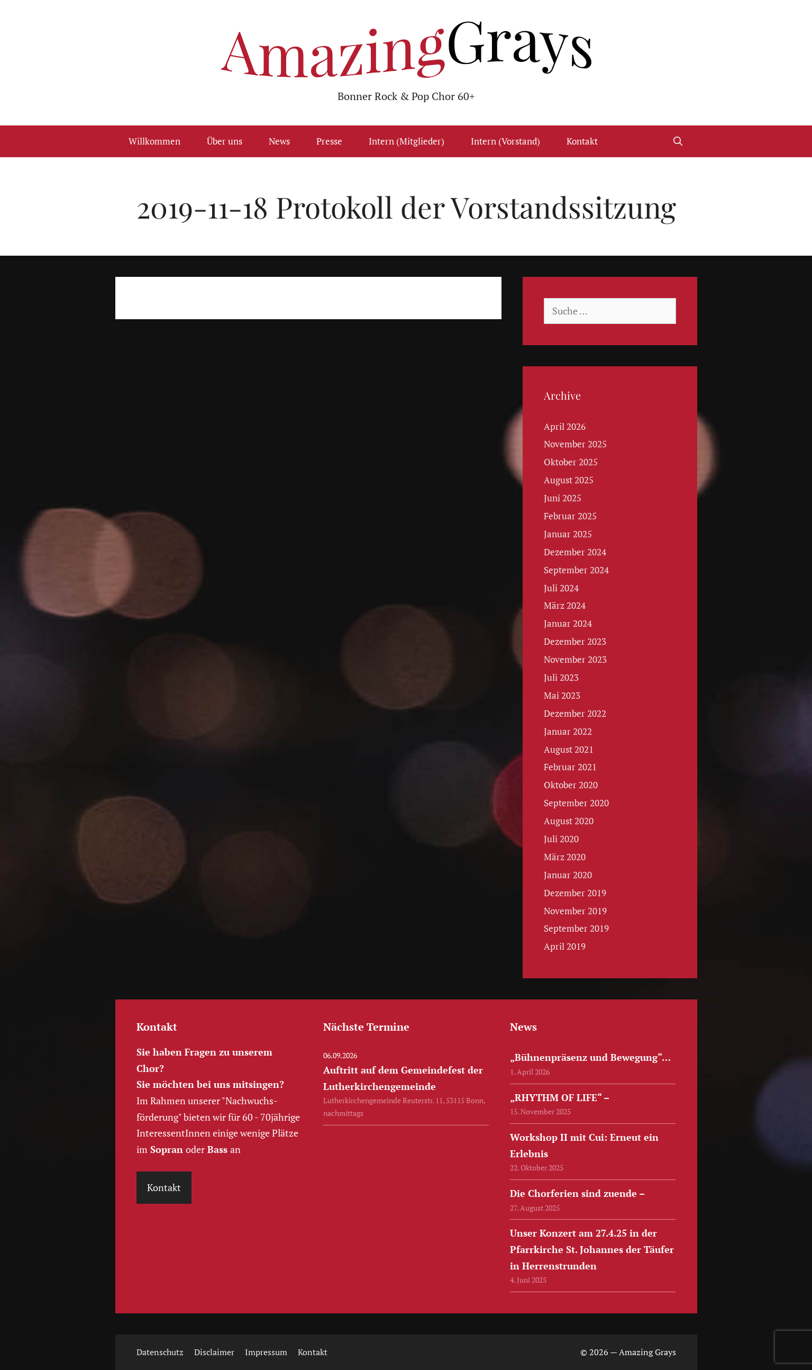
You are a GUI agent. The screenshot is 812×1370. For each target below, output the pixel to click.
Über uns (224, 141)
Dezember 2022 (575, 713)
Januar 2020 (568, 875)
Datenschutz (160, 1352)
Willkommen (154, 141)
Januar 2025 (568, 534)
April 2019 (565, 946)
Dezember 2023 (575, 641)
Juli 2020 (561, 839)
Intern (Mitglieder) (406, 141)
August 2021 (569, 749)
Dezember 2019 (575, 893)
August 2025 (569, 480)
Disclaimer (214, 1352)
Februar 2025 (570, 516)
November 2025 (575, 444)
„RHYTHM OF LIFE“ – (559, 1097)
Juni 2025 (562, 498)
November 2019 (575, 911)
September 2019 (576, 928)
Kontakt (582, 141)
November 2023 (575, 659)
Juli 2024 (561, 588)
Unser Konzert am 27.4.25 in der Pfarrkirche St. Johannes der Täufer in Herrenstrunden (592, 1249)
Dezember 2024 (575, 552)
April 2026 (565, 426)
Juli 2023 (561, 677)
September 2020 (576, 803)
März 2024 (565, 605)
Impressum (266, 1352)
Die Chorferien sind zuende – (577, 1193)
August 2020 (569, 821)
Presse (329, 141)
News (279, 141)
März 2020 (565, 857)
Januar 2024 (568, 623)
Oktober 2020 (571, 785)
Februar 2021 (570, 767)
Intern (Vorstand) (505, 141)
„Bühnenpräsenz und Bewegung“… (590, 1057)
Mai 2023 (562, 695)
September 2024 (576, 570)
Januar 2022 (568, 731)
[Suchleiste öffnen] (678, 141)
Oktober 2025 (571, 462)
